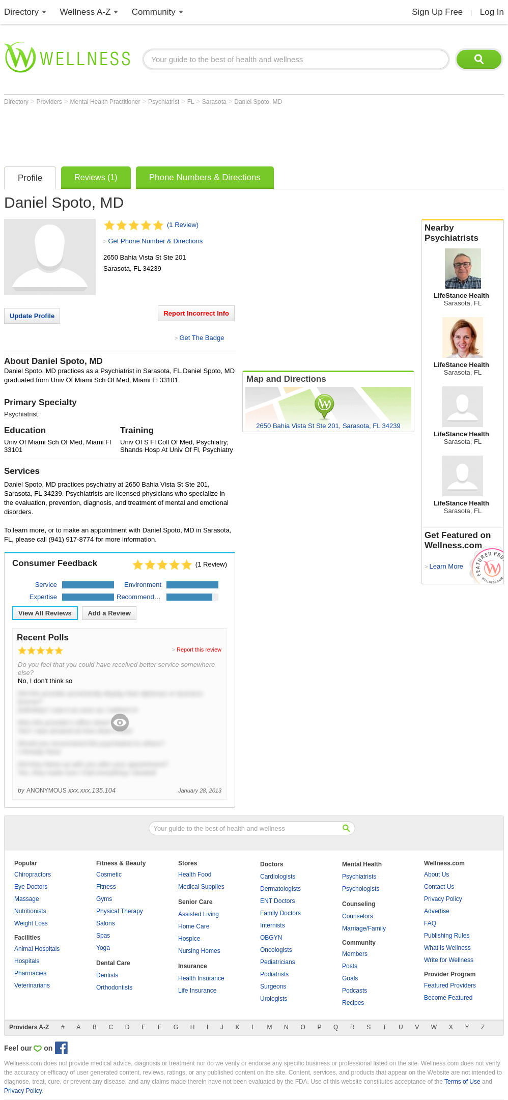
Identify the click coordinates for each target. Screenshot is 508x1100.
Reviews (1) (95, 177)
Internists (272, 925)
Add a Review (109, 613)
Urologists (273, 998)
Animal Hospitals (37, 948)
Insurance (192, 966)
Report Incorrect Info (196, 313)
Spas (103, 935)
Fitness (106, 886)
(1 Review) (183, 225)
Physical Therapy (119, 911)
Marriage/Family (364, 928)
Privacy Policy (443, 898)
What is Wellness (447, 947)
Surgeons (273, 986)
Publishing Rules (446, 935)
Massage (26, 898)
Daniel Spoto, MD (258, 101)
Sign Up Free (437, 12)
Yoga (103, 947)
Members (355, 953)
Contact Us (439, 886)
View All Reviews (45, 613)
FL (191, 101)
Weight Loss (31, 923)
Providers (50, 101)
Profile (30, 178)
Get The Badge (201, 338)
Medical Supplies (201, 886)
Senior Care (195, 902)
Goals (350, 978)
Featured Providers (450, 985)
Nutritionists (30, 911)
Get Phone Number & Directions (155, 241)
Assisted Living (198, 914)
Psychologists (360, 888)
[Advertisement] (189, 133)
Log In (492, 12)
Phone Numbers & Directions (205, 177)
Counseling (358, 904)
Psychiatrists (359, 876)
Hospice (189, 938)
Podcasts (354, 990)
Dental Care (113, 963)
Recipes (353, 1002)
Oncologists (276, 949)
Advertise (436, 911)
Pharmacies (30, 973)
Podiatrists (274, 974)
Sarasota (215, 101)
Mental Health (362, 864)
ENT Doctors (277, 901)
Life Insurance (197, 990)
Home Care (193, 926)
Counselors (357, 916)
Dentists (107, 975)
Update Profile (32, 316)
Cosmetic (109, 874)
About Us (436, 874)
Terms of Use (462, 1081)
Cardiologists (277, 876)
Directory (21, 12)
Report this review (199, 649)
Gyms (104, 898)
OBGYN (271, 937)
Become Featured (448, 997)
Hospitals (26, 961)
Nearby (463, 233)
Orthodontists (114, 987)
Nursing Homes (199, 950)
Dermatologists (280, 888)
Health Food (194, 874)
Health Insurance (201, 978)
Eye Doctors (30, 886)
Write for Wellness (448, 960)
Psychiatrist (164, 101)
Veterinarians (32, 985)
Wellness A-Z (85, 12)
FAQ (430, 923)
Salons (105, 923)
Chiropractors (32, 874)
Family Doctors (280, 913)
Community (154, 12)
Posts (349, 966)
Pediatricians (277, 962)
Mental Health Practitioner (106, 101)
